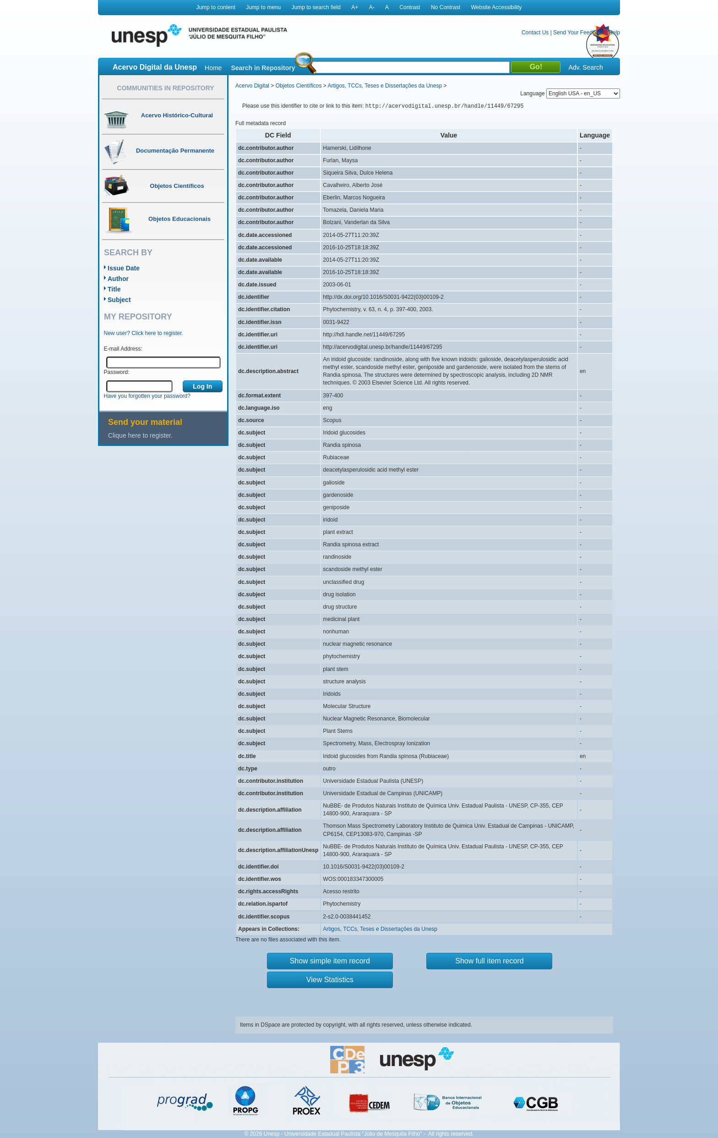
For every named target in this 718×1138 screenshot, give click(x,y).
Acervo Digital (252, 85)
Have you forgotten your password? (147, 396)
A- (372, 7)
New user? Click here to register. (143, 333)
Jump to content (215, 7)
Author (118, 278)
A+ (354, 7)
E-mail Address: (123, 349)
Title (114, 289)
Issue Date (124, 268)
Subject (119, 299)
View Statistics (330, 980)
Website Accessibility (496, 7)
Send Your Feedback (578, 32)
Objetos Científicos (299, 85)
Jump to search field (316, 7)
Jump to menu (263, 7)
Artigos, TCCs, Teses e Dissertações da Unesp (384, 85)
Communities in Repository (165, 88)
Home (213, 67)
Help (614, 32)
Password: (117, 372)
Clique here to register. (140, 435)
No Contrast (445, 7)
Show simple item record (330, 961)
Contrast (409, 7)
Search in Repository (263, 67)
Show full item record (489, 961)
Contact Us (535, 32)
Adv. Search (585, 67)
